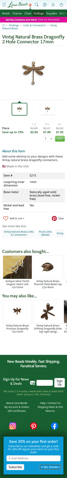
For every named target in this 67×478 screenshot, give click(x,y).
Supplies (51, 13)
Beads (6, 13)
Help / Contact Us (50, 403)
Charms (17, 13)
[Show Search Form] (36, 5)
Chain (27, 13)
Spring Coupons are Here (21, 19)
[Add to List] (13, 218)
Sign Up (60, 382)
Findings (39, 13)
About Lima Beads (16, 403)
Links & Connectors (34, 25)
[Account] (53, 5)
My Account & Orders (16, 407)
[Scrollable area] (34, 272)
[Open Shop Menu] (4, 5)
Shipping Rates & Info (50, 407)
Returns (50, 411)
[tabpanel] (33, 73)
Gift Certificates (17, 411)
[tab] (19, 109)
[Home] (3, 25)
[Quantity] (48, 139)
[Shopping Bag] (61, 5)
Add (60, 138)
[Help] (45, 5)
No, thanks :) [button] (50, 467)
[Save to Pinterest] (58, 218)
